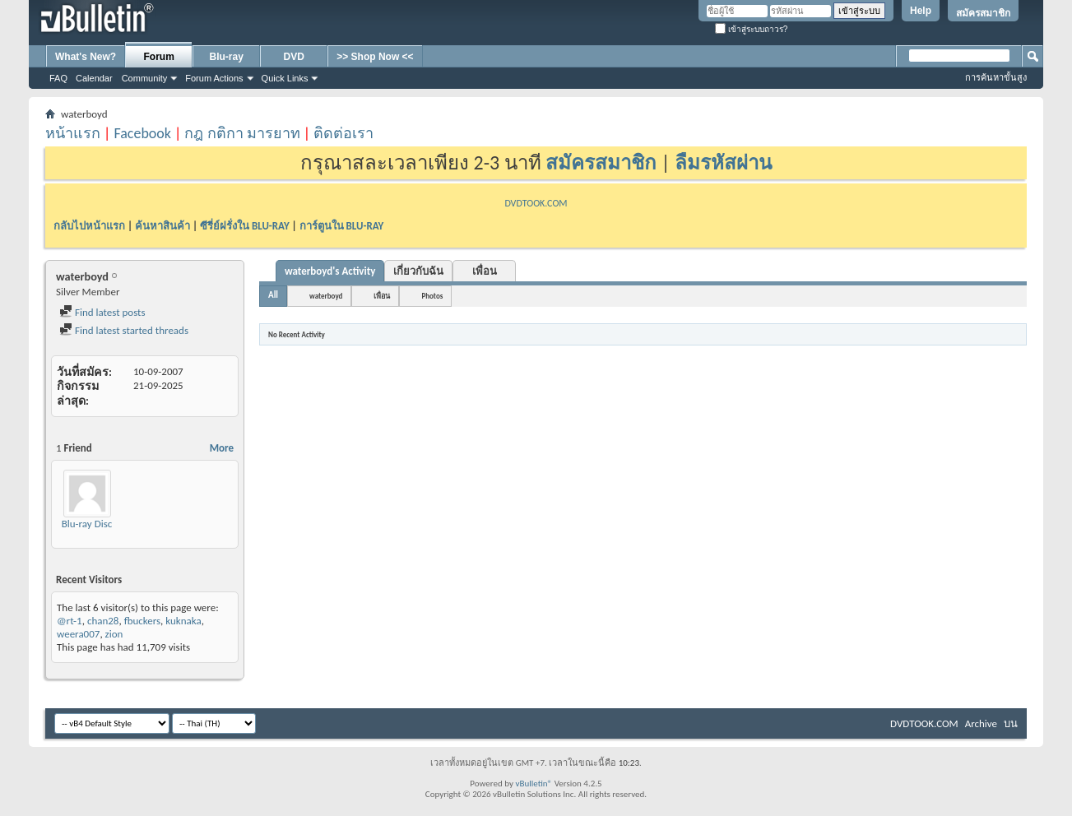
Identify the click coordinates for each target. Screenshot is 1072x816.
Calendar (94, 78)
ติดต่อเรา (343, 133)
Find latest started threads (123, 330)
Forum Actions (214, 78)
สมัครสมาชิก (983, 13)
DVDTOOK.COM (535, 203)
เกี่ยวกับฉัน (418, 271)
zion (114, 634)
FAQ (58, 78)
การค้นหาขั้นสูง (996, 77)
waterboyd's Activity (330, 271)
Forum (159, 57)
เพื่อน (484, 271)
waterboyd (325, 295)
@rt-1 (69, 620)
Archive (981, 723)
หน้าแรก (72, 133)
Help (920, 10)
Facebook (142, 133)
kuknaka (183, 620)
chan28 (103, 620)
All (273, 295)
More (222, 448)
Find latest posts (102, 312)
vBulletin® (533, 783)
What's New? (85, 57)
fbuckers (142, 620)
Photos (432, 295)
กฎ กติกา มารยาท (241, 133)
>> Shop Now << (374, 57)
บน (1011, 723)
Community (145, 78)
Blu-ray (227, 57)
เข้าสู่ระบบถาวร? (751, 29)
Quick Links (285, 78)
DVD (294, 57)
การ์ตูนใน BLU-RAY (341, 226)
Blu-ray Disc (87, 523)
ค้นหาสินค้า (162, 226)
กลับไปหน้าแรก (89, 226)
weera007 (78, 634)
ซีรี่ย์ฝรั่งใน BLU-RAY (245, 226)
